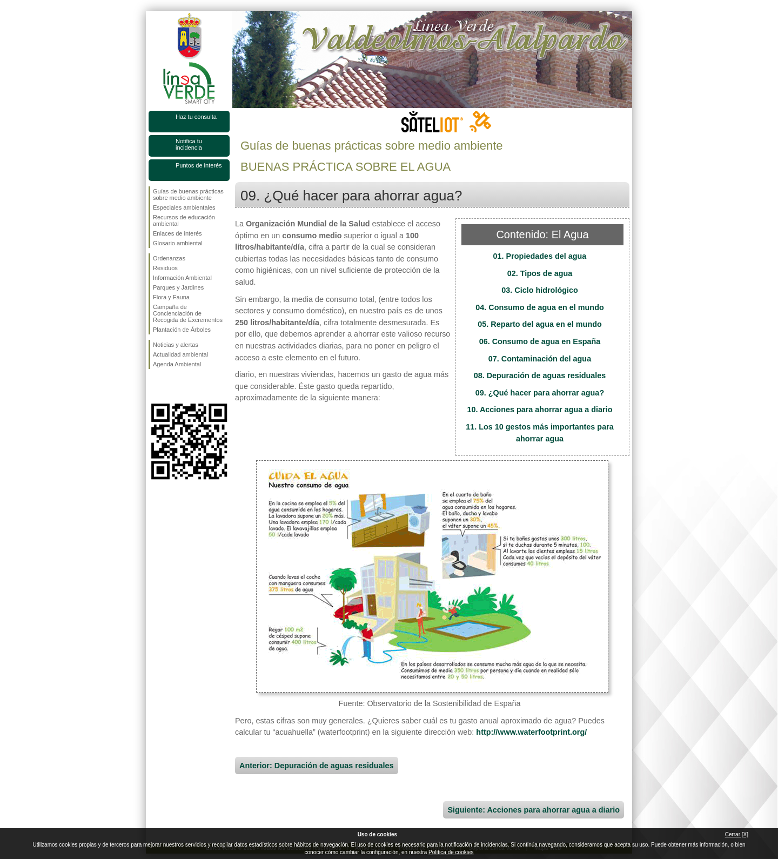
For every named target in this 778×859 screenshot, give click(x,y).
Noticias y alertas (175, 344)
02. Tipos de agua (540, 273)
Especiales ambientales (184, 207)
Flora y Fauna (171, 297)
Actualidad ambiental (180, 354)
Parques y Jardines (178, 287)
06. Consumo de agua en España (540, 341)
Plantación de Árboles (182, 329)
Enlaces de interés (177, 233)
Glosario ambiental (178, 243)
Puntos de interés (199, 165)
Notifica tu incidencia (189, 144)
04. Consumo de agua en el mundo (539, 307)
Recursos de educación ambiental (184, 220)
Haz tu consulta (196, 116)
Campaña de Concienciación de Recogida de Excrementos (188, 313)
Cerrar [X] (736, 834)
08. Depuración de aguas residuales (540, 375)
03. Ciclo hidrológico (539, 290)
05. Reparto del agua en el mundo (540, 324)
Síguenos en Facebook (155, 386)
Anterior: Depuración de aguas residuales (316, 765)
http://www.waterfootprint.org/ (531, 732)
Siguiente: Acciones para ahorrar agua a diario (533, 810)
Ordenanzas (169, 258)
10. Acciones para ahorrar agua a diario (539, 409)
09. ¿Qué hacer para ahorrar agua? (539, 392)
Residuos (165, 268)
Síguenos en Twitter (172, 386)
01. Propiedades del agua (540, 256)
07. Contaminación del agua (539, 358)
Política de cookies (450, 852)
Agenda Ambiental (177, 364)
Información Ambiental (182, 277)
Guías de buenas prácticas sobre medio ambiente (188, 194)
